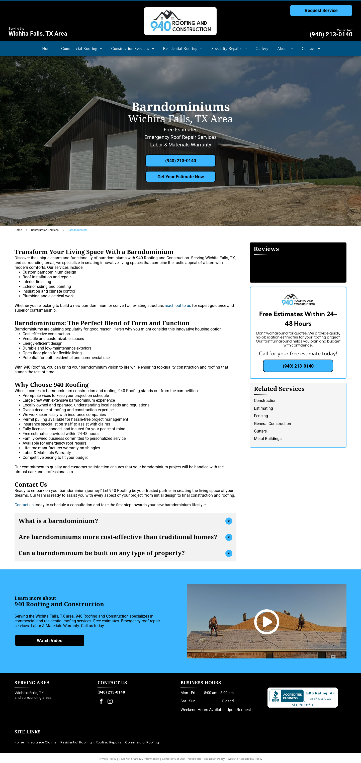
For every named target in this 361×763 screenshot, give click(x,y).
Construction (265, 400)
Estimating (263, 408)
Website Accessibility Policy (245, 758)
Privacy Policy (107, 758)
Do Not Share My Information (140, 758)
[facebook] (101, 702)
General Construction (272, 423)
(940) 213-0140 (331, 34)
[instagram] (110, 702)
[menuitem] (46, 48)
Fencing (261, 415)
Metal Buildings (268, 438)
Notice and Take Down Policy (206, 758)
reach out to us (178, 305)
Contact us (24, 504)
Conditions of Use (173, 758)
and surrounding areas (33, 697)
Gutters (260, 431)
